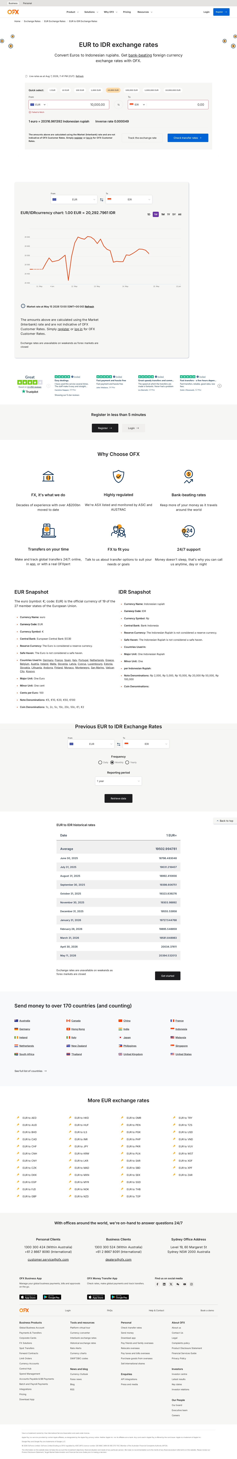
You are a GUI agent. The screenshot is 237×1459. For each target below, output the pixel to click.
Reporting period (118, 772)
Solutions (89, 12)
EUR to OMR (134, 1117)
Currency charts (78, 1353)
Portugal (83, 660)
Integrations (25, 1389)
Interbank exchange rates (83, 1338)
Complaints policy (181, 1343)
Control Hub (25, 1368)
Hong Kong (78, 1029)
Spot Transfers (26, 1348)
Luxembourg (95, 663)
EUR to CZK (30, 1167)
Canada (76, 1020)
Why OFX (109, 12)
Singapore (182, 1045)
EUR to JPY (81, 1146)
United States (184, 1054)
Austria (35, 663)
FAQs (109, 1310)
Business (13, 3)
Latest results (178, 1379)
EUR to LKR (81, 1160)
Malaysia (181, 1037)
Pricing (127, 12)
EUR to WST (186, 1153)
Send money (127, 1332)
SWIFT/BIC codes (79, 1358)
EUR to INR (81, 1139)
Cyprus (82, 663)
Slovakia (25, 667)
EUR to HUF (82, 1125)
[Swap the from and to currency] (118, 104)
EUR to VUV (186, 1146)
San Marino (97, 667)
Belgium (24, 663)
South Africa (26, 1054)
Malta (53, 663)
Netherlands (97, 660)
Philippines (129, 1045)
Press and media (129, 1384)
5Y (174, 214)
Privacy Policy (179, 1358)
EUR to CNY (30, 1160)
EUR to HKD (82, 1117)
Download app (128, 1338)
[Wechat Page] (177, 1284)
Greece (109, 660)
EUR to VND (186, 1139)
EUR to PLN (133, 1153)
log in (89, 137)
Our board (177, 1405)
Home (17, 21)
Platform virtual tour (80, 1327)
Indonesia (181, 1029)
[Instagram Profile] (191, 1284)
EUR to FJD (29, 1189)
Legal (174, 1338)
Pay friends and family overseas (137, 1343)
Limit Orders (25, 1358)
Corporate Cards (27, 1338)
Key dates (177, 1384)
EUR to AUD (30, 1125)
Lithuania (36, 667)
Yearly (133, 762)
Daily (105, 762)
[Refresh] (26, 76)
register (78, 137)
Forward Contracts (28, 1353)
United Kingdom (133, 1054)
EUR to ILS (81, 1132)
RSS (72, 1389)
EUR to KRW (82, 1153)
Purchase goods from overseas (136, 1358)
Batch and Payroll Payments (33, 1384)
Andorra (48, 667)
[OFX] (13, 12)
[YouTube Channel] (184, 1284)
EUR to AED (30, 1117)
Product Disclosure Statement (187, 1348)
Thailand (76, 1054)
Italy (74, 660)
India (126, 1029)
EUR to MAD (82, 1167)
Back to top (225, 820)
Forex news (76, 1379)
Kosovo (30, 671)
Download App (26, 1399)
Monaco (69, 667)
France (59, 660)
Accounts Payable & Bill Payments (36, 1379)
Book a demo (207, 1310)
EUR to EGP (29, 1182)
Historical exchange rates (83, 1343)
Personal (27, 3)
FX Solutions (25, 1343)
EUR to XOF (185, 1160)
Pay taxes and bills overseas (135, 1353)
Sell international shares (133, 1363)
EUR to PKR (133, 1146)
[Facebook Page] (157, 1284)
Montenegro (82, 667)
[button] (52, 90)
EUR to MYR (82, 1182)
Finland (58, 667)
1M (163, 214)
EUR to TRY (185, 1117)
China (126, 1020)
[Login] (206, 12)
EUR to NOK (82, 1189)
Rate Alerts (75, 1348)
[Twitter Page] (171, 1284)
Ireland (44, 663)
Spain (67, 660)
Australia (24, 1020)
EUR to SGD (134, 1182)
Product (71, 12)
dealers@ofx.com (118, 1259)
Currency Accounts (29, 1363)
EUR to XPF (185, 1167)
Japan (127, 1037)
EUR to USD (186, 1132)
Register (221, 12)
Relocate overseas (130, 1348)
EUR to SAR (133, 1160)
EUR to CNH (30, 1153)
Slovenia (63, 663)
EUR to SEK (133, 1175)
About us (176, 1327)
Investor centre (179, 1374)
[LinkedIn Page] (164, 1284)
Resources (143, 12)
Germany (48, 660)
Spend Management (29, 1373)
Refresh (79, 76)
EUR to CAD (30, 1139)
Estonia (108, 663)
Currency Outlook (79, 1374)
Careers (176, 1415)
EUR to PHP (133, 1139)
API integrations (129, 1379)
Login (68, 1310)
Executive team (179, 1410)
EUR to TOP (133, 1196)
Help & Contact (156, 1310)
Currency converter (80, 1332)
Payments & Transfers (30, 1332)
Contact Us (177, 1332)
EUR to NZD (82, 1196)
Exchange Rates (32, 21)
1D (148, 214)
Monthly (119, 762)
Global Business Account (31, 1327)
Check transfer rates (131, 1327)
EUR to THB (133, 1189)
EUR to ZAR (185, 1175)
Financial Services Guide (184, 1353)
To (129, 97)
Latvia (72, 663)
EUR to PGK (134, 1132)
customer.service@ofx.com (48, 1259)
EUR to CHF (30, 1146)
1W (156, 214)
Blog (72, 1384)
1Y (168, 214)
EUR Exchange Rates (54, 21)
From (31, 97)
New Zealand (79, 1045)
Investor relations (180, 1389)
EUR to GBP (29, 1196)
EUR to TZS (185, 1125)
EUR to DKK (30, 1175)
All (179, 214)
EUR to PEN (133, 1125)
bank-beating (140, 55)
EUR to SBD (133, 1167)
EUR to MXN (82, 1175)
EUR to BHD (30, 1132)
